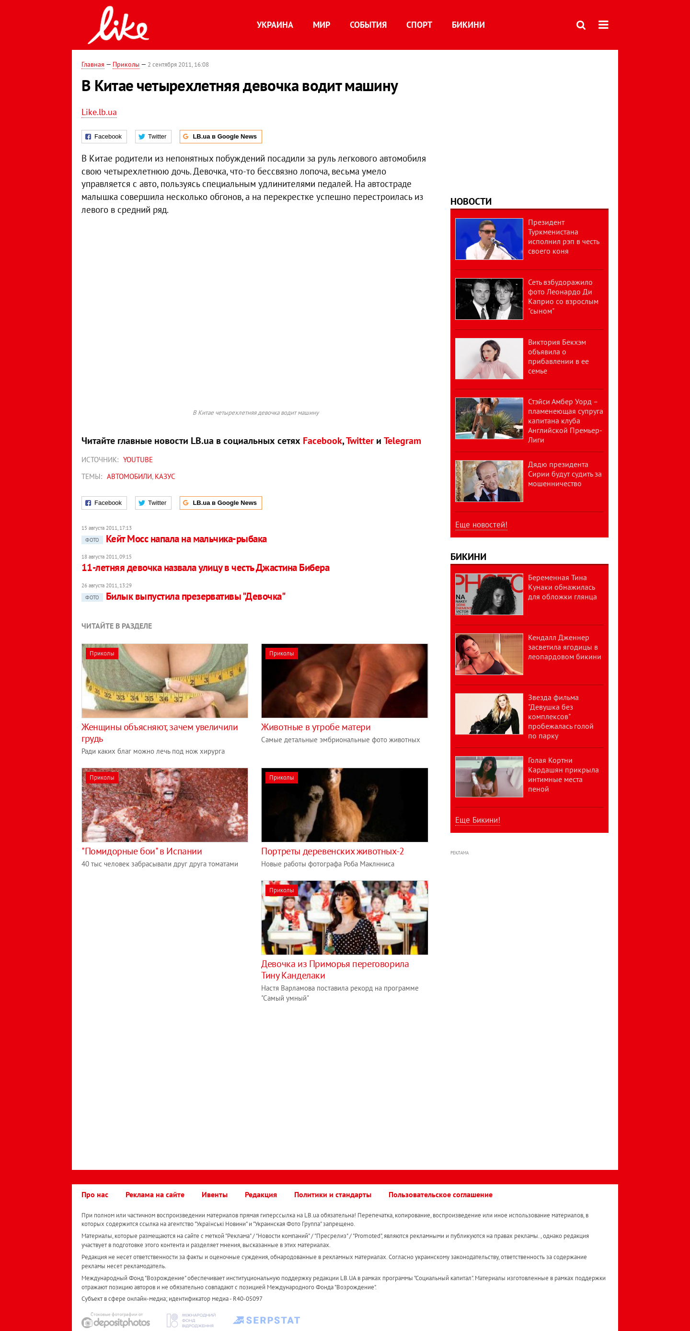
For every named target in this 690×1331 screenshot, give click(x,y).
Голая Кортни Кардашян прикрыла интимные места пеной (563, 774)
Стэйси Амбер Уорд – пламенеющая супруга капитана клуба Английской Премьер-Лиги (565, 420)
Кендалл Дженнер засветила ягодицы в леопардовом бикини (564, 646)
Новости (471, 201)
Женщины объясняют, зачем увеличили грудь (159, 733)
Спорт (419, 24)
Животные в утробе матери (315, 727)
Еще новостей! (481, 524)
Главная (92, 64)
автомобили (129, 476)
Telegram (402, 440)
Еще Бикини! (477, 820)
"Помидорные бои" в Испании (141, 851)
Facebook (322, 440)
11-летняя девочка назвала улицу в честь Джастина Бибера (205, 567)
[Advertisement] (161, 947)
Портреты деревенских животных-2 (332, 851)
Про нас (94, 1194)
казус (165, 476)
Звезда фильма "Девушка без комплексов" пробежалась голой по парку (561, 716)
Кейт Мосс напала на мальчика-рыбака (174, 538)
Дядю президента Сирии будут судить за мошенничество (565, 473)
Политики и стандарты (332, 1194)
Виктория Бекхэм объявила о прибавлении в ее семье (558, 356)
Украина (275, 24)
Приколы (126, 64)
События (368, 24)
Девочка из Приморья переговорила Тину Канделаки (335, 969)
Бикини (468, 24)
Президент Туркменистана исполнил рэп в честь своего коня (563, 236)
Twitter (360, 440)
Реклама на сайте (155, 1194)
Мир (321, 24)
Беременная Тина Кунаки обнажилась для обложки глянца (562, 586)
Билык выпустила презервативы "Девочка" (183, 596)
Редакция (261, 1194)
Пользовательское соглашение (441, 1194)
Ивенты (215, 1194)
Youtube (138, 459)
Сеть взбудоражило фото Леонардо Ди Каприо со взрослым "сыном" (563, 296)
